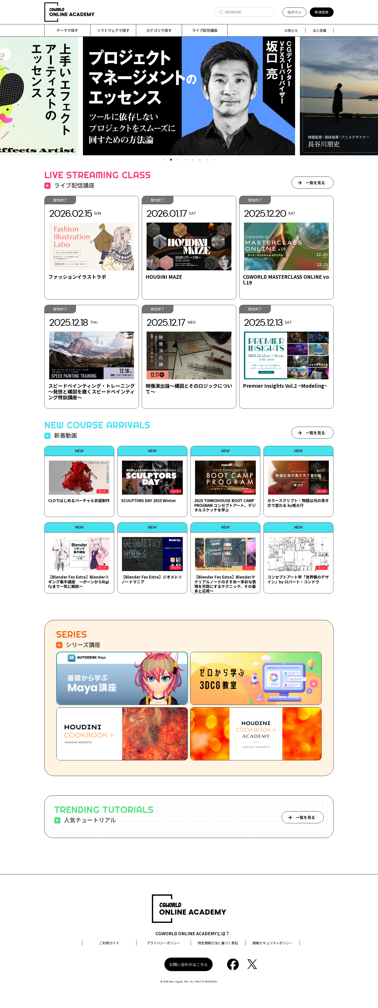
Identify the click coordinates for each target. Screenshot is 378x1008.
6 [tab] (199, 160)
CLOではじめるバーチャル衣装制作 (79, 501)
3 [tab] (178, 160)
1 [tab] (163, 160)
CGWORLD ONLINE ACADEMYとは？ (192, 933)
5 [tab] (192, 160)
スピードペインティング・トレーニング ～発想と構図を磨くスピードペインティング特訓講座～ (91, 391)
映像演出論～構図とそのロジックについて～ (189, 388)
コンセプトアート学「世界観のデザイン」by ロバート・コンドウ (298, 579)
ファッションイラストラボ (77, 276)
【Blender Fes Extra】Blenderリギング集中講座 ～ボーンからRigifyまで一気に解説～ (78, 581)
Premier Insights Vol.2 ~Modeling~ (285, 385)
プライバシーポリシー (163, 943)
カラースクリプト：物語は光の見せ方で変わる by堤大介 (298, 503)
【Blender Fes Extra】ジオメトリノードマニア (151, 579)
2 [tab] (171, 160)
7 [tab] (207, 160)
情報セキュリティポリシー (272, 943)
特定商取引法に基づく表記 (218, 943)
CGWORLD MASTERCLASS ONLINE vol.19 (286, 279)
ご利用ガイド (109, 943)
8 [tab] (214, 160)
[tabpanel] (189, 96)
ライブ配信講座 (204, 30)
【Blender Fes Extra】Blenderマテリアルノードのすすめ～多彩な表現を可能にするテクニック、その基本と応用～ (225, 584)
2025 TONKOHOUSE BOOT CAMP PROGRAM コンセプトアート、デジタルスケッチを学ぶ (225, 505)
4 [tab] (185, 160)
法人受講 (319, 30)
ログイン (294, 12)
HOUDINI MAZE (164, 276)
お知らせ (291, 30)
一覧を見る (315, 183)
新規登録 (321, 12)
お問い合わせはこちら (188, 964)
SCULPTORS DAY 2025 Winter (148, 501)
